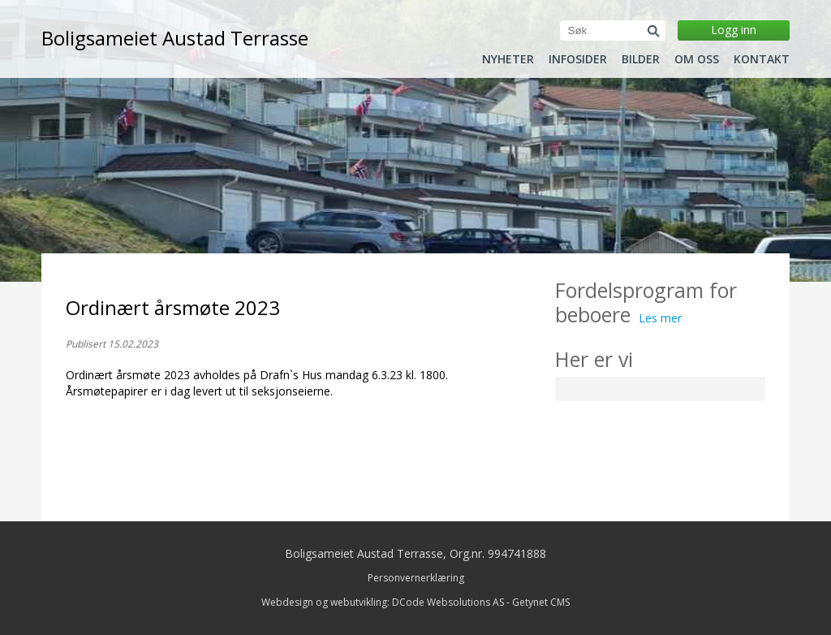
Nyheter (508, 59)
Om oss (696, 59)
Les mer (660, 318)
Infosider (578, 59)
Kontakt (762, 59)
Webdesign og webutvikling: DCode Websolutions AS (382, 602)
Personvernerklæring (416, 578)
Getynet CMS (541, 602)
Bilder (641, 59)
